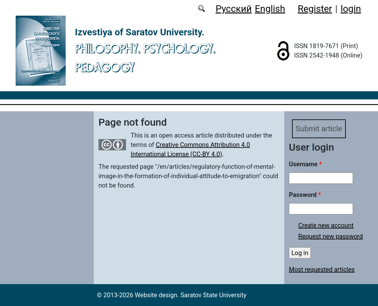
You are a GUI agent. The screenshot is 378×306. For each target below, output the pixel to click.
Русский (234, 8)
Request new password (330, 236)
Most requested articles (322, 269)
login (350, 8)
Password (305, 194)
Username (305, 164)
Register (315, 8)
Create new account (326, 225)
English (270, 8)
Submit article (319, 128)
